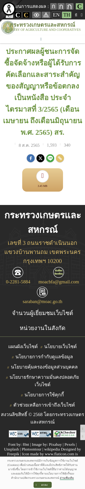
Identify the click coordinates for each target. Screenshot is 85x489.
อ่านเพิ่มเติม (67, 477)
